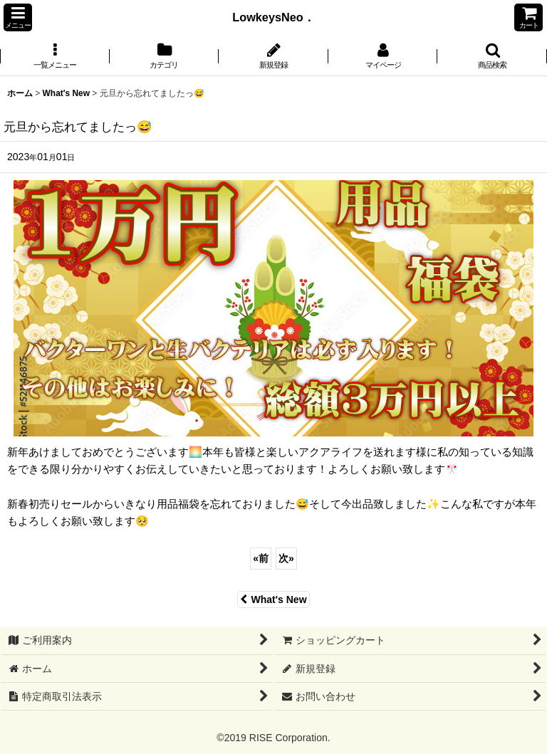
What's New (273, 599)
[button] (18, 17)
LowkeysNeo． (278, 17)
